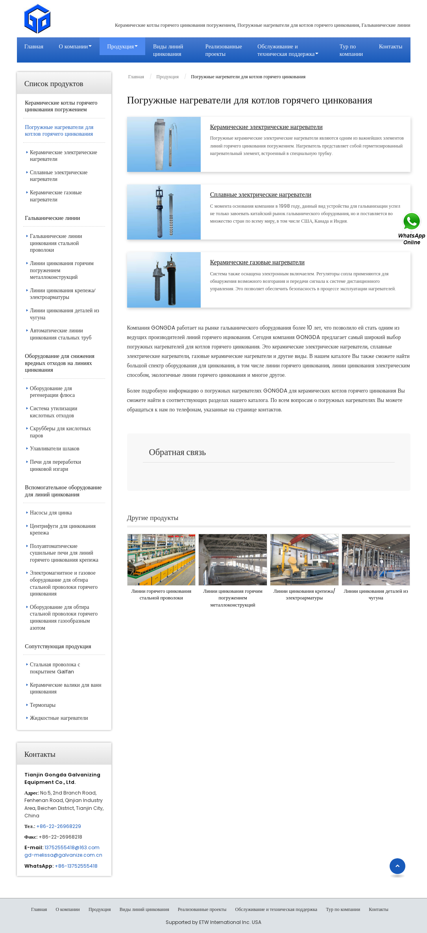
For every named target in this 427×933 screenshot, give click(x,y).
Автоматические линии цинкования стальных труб (60, 334)
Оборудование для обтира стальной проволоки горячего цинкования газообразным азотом (64, 617)
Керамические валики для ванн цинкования (66, 688)
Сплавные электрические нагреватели (260, 195)
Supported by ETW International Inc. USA (213, 922)
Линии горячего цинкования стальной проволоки (161, 594)
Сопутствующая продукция (58, 646)
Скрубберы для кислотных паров (60, 432)
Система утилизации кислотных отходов (53, 412)
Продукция (167, 76)
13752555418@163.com (72, 847)
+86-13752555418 (76, 866)
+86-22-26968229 (58, 826)
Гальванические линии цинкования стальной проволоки (56, 243)
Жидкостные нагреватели (59, 718)
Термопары (42, 705)
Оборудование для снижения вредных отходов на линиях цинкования (59, 362)
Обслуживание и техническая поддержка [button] (285, 50)
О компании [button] (73, 46)
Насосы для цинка (51, 512)
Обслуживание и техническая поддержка (276, 909)
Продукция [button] (120, 46)
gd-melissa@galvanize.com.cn (63, 855)
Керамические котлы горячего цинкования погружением (61, 106)
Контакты (390, 46)
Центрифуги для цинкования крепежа (63, 529)
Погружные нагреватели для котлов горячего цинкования (59, 130)
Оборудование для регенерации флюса (52, 391)
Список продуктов (53, 83)
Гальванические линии (52, 217)
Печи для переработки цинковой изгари (55, 465)
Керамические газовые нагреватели (257, 262)
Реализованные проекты (223, 50)
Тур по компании (351, 50)
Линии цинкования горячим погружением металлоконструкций (232, 598)
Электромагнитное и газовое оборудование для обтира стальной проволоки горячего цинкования (64, 583)
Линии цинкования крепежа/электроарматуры (304, 594)
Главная (33, 46)
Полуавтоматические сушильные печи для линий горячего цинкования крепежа (64, 553)
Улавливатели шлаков (54, 448)
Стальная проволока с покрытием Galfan (55, 668)
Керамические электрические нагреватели (266, 127)
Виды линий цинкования (168, 50)
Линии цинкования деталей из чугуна (376, 594)
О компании (67, 909)
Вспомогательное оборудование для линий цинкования (63, 491)
